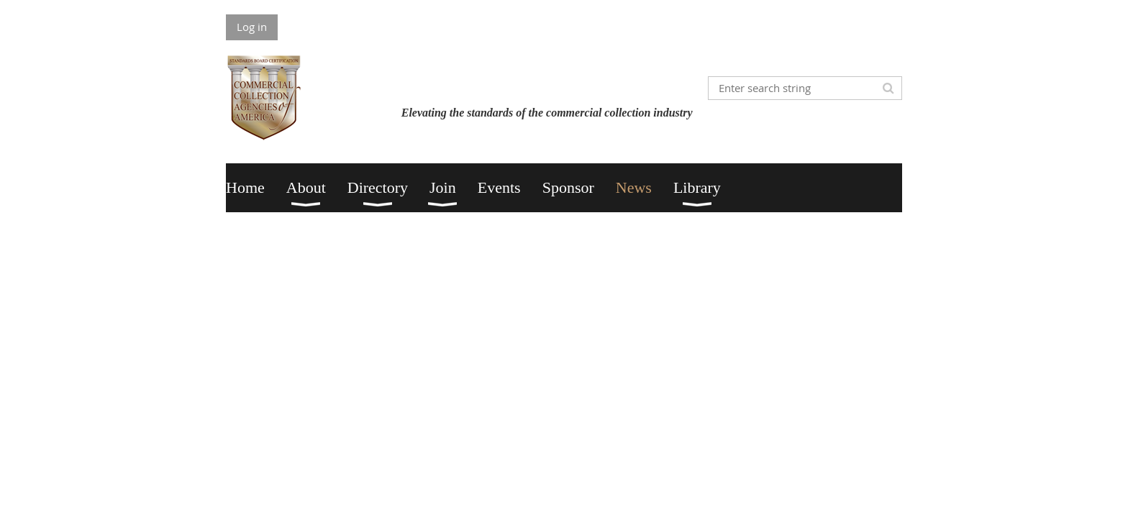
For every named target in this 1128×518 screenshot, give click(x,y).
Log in (252, 26)
